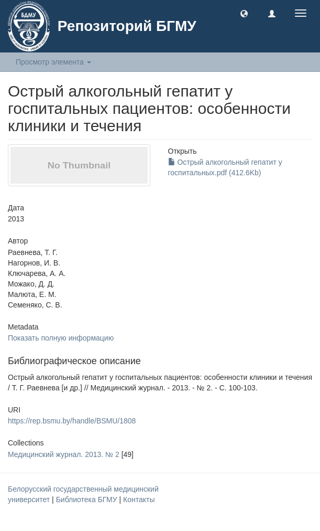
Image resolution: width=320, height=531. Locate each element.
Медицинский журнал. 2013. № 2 (63, 454)
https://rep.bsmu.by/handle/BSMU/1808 (72, 421)
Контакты (139, 499)
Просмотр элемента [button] (53, 62)
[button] (244, 13)
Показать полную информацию (61, 338)
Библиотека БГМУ (87, 499)
